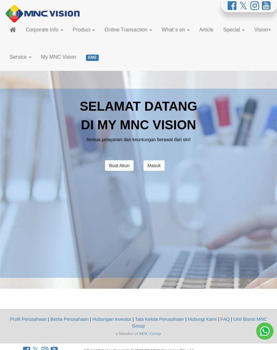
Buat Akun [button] (119, 165)
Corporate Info (44, 29)
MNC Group (150, 333)
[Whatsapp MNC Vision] (265, 326)
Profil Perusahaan (28, 319)
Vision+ (262, 29)
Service (20, 57)
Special (234, 29)
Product (84, 29)
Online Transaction (128, 29)
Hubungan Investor (111, 319)
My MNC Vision (58, 57)
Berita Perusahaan (69, 319)
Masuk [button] (154, 165)
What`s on (175, 29)
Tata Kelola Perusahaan (159, 319)
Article (206, 29)
